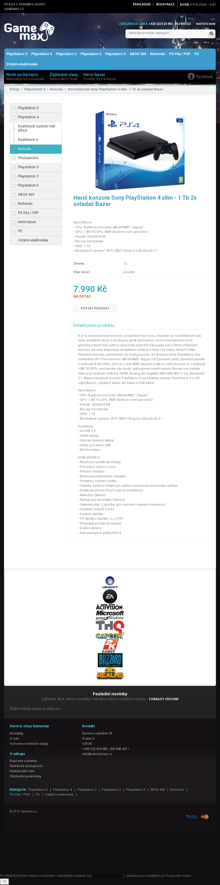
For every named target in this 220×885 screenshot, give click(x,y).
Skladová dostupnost (26, 766)
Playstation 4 (41, 54)
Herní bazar (27, 222)
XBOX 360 (138, 54)
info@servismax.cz (97, 754)
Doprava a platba (23, 760)
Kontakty (16, 733)
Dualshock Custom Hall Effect (36, 128)
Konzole (56, 89)
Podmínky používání (108, 876)
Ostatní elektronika (22, 65)
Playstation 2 (90, 54)
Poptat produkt (95, 309)
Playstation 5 (115, 54)
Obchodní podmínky (25, 776)
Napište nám (205, 23)
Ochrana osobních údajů (29, 743)
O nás (14, 738)
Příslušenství (28, 158)
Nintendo (157, 54)
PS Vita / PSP (179, 54)
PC (197, 54)
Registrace (165, 4)
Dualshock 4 (28, 140)
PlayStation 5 (16, 54)
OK (4, 881)
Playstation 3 (66, 54)
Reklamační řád (22, 771)
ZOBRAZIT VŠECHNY (164, 699)
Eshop (14, 89)
